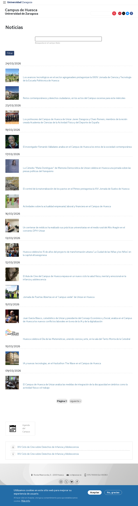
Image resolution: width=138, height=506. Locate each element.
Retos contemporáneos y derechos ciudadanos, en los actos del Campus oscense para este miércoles (74, 98)
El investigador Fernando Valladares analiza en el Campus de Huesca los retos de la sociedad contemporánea (77, 147)
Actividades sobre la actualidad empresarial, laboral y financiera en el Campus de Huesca (67, 206)
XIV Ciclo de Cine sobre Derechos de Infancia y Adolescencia (48, 447)
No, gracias (113, 492)
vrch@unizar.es (75, 475)
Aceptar (94, 492)
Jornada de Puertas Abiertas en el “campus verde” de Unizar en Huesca (58, 297)
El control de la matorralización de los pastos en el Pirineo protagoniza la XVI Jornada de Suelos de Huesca (76, 189)
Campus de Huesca (21, 10)
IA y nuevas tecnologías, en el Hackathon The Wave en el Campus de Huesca (62, 363)
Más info (25, 501)
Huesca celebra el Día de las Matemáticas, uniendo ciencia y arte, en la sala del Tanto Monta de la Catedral (76, 339)
